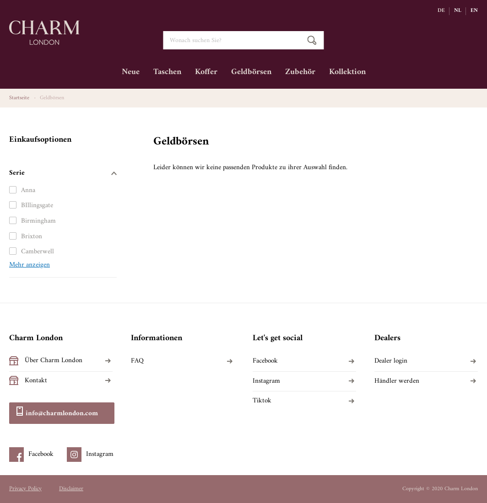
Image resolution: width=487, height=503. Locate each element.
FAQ (137, 361)
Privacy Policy (25, 489)
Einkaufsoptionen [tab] (40, 140)
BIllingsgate (37, 205)
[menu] (243, 75)
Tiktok (262, 401)
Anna (28, 190)
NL (457, 11)
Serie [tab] (17, 173)
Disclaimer (71, 489)
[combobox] (243, 40)
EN (474, 11)
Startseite (19, 98)
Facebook (265, 361)
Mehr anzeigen (29, 265)
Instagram (266, 381)
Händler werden (396, 381)
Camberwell (37, 252)
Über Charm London (53, 360)
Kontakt (36, 380)
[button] (443, 11)
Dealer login (390, 361)
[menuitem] (130, 75)
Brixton (31, 236)
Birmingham (38, 221)
